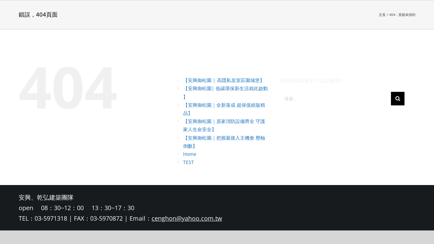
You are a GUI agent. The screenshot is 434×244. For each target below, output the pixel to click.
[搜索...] (335, 98)
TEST (188, 162)
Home (189, 154)
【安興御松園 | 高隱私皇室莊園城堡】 (223, 80)
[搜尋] (398, 98)
